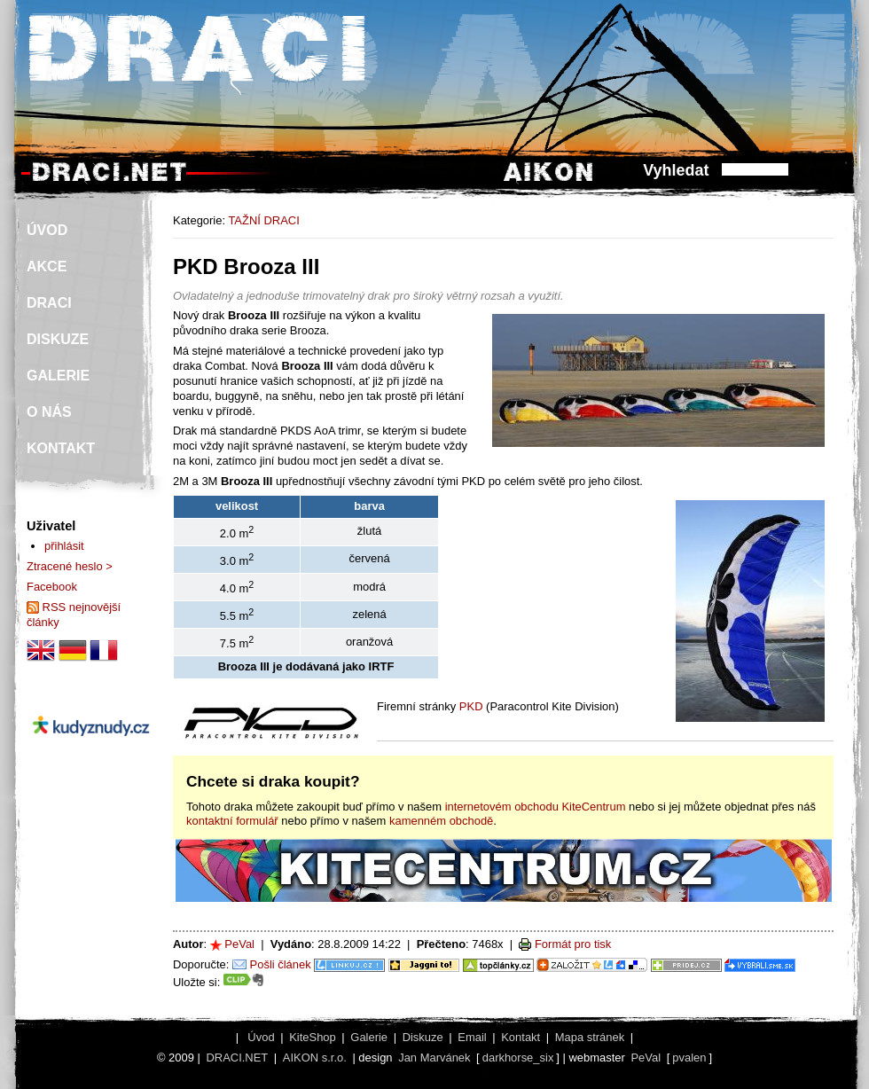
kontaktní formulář (232, 820)
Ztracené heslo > (70, 566)
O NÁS (49, 411)
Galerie (369, 1037)
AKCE (47, 266)
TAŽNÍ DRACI (263, 220)
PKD (471, 706)
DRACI (49, 302)
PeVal (239, 944)
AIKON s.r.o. (315, 1057)
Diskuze (423, 1037)
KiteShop (312, 1037)
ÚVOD (47, 230)
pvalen (689, 1057)
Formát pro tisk (573, 944)
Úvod (260, 1037)
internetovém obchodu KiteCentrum (535, 806)
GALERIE (58, 375)
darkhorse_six (518, 1057)
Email (472, 1037)
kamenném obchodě (441, 820)
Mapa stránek (589, 1037)
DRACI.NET (237, 1057)
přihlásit (64, 545)
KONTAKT (61, 448)
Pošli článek (280, 964)
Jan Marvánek (434, 1057)
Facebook (52, 586)
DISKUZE (58, 339)
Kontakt (520, 1037)
